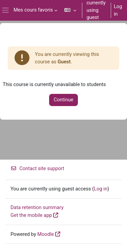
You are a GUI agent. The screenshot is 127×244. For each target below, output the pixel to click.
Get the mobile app (31, 215)
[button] (70, 10)
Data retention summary (37, 207)
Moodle (45, 234)
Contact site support (37, 168)
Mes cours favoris (33, 10)
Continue (63, 100)
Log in (118, 10)
